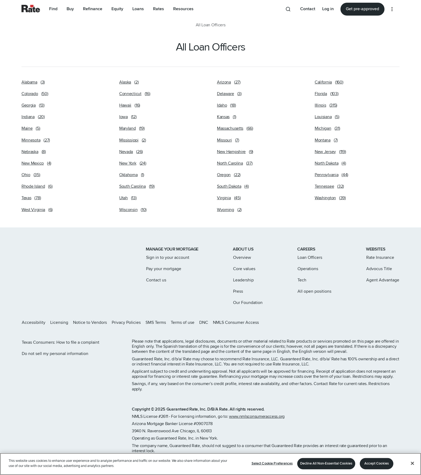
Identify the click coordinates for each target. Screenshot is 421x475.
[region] (210, 464)
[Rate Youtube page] (397, 322)
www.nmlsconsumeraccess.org (257, 416)
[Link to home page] (28, 250)
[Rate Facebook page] (380, 322)
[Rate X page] (371, 322)
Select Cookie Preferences (272, 463)
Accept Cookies (376, 463)
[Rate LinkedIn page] (389, 322)
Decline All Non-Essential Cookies (326, 463)
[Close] (412, 463)
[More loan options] (392, 9)
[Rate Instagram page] (363, 322)
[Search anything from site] (288, 9)
